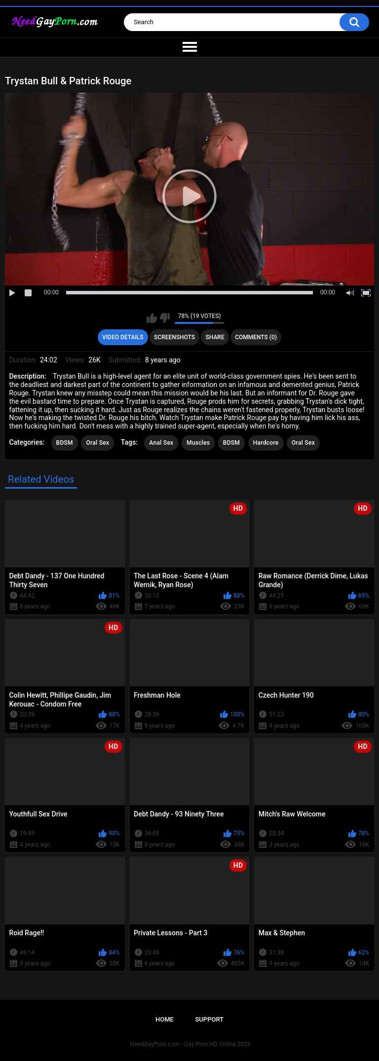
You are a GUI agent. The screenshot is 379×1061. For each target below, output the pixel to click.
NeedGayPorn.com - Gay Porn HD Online (183, 1044)
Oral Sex (97, 442)
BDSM (64, 442)
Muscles (198, 442)
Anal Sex (161, 442)
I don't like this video (164, 318)
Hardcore (266, 442)
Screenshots (174, 337)
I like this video (152, 318)
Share (215, 337)
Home (164, 1019)
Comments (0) (256, 337)
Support (209, 1019)
